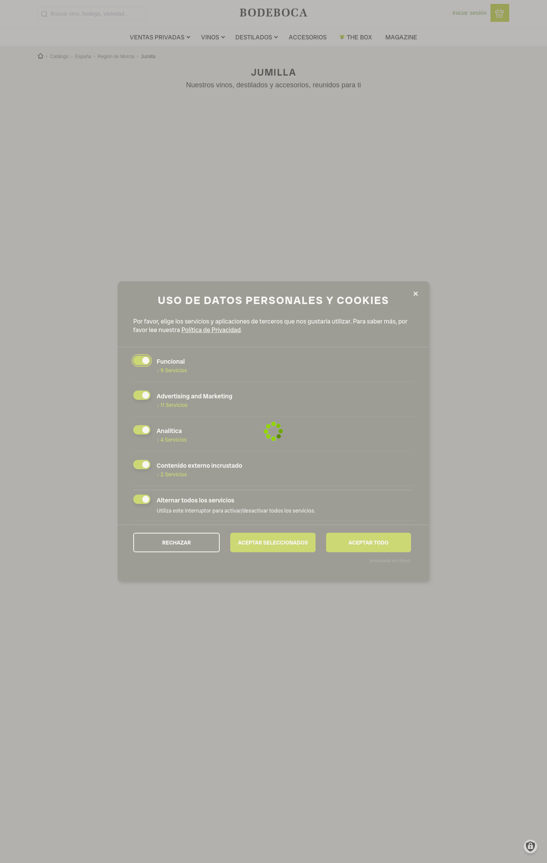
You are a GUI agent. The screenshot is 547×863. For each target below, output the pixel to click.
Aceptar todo (368, 542)
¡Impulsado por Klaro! (390, 560)
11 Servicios (172, 405)
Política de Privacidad (211, 330)
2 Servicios (172, 474)
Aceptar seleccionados (273, 542)
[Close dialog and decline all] (416, 294)
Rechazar (176, 542)
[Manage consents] (530, 846)
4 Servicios (172, 440)
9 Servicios (172, 370)
